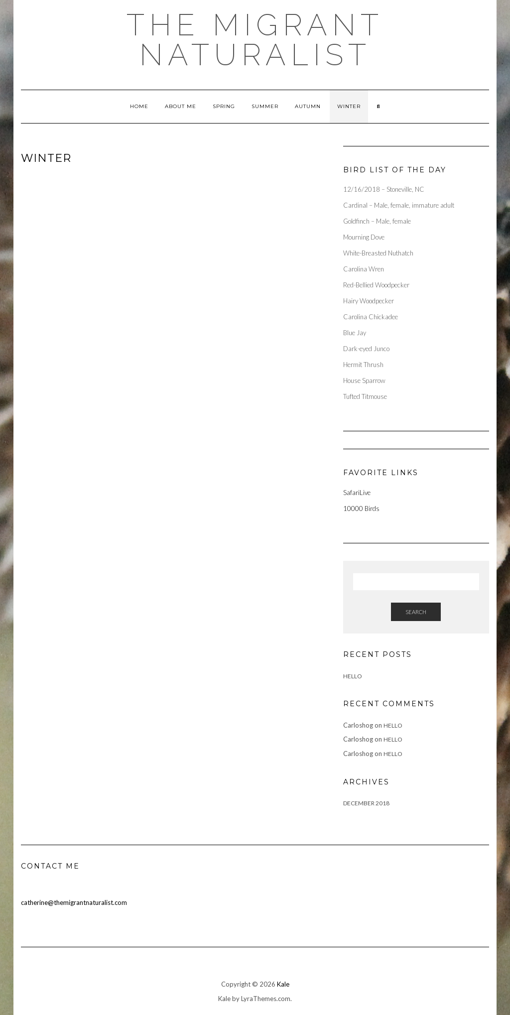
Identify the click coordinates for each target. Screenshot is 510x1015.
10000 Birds (361, 508)
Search (415, 612)
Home (139, 106)
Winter (349, 106)
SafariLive (357, 493)
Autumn (308, 106)
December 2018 (366, 803)
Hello (352, 676)
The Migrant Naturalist (255, 39)
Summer (265, 106)
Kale (283, 984)
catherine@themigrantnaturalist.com (74, 902)
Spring (224, 106)
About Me (180, 106)
